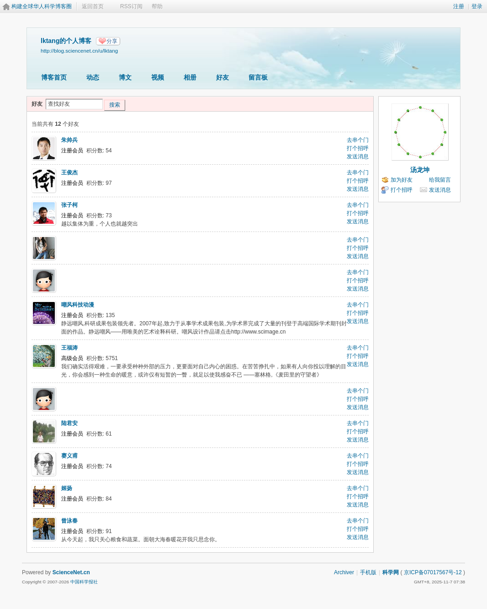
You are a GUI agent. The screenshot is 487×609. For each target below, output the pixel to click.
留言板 (258, 77)
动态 (92, 77)
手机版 (368, 572)
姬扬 (66, 488)
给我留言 (440, 180)
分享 (111, 41)
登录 (476, 6)
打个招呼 (358, 148)
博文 (125, 77)
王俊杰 (69, 172)
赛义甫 (69, 456)
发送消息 (358, 156)
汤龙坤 (419, 169)
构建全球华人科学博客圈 (41, 6)
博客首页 (54, 77)
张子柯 (69, 205)
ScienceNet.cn (71, 572)
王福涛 (69, 348)
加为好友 (402, 180)
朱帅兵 (69, 140)
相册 (190, 77)
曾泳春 (69, 520)
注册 (458, 6)
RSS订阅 (131, 6)
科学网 (390, 572)
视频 (157, 77)
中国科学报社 (84, 581)
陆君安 (69, 423)
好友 (222, 77)
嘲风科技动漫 (77, 305)
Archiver (344, 572)
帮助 (157, 6)
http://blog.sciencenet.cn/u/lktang (79, 51)
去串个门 (358, 140)
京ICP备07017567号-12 (433, 572)
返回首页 (93, 6)
